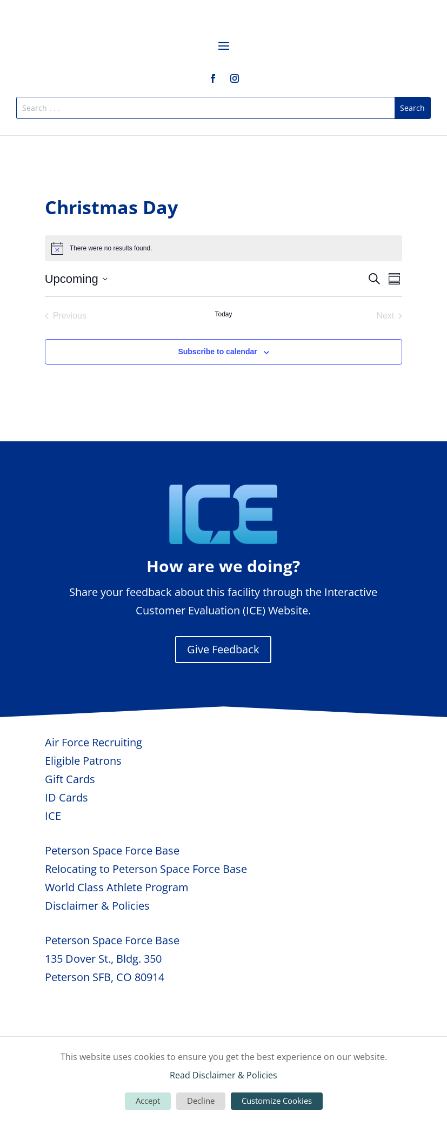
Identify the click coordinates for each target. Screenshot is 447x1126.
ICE (53, 816)
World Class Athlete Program (117, 887)
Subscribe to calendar (217, 351)
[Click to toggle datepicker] (76, 279)
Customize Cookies (277, 1100)
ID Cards (66, 797)
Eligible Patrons (83, 760)
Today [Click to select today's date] (223, 314)
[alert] (224, 248)
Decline (201, 1100)
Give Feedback (223, 649)
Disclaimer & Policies (97, 905)
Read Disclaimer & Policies (223, 1075)
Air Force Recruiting (93, 742)
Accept (148, 1100)
